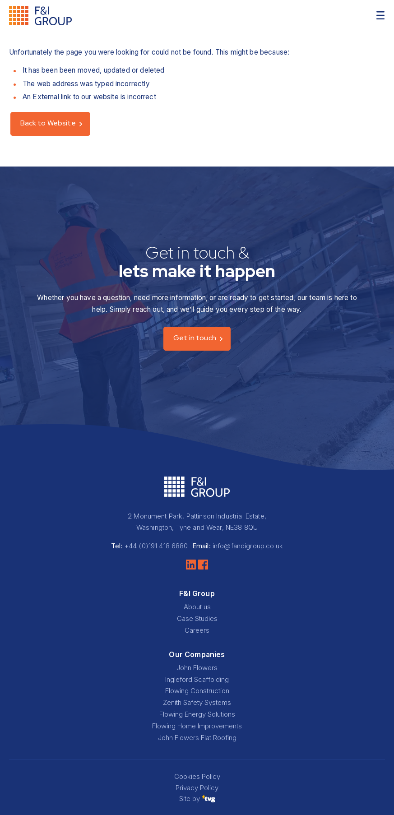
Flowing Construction (197, 690)
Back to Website (48, 123)
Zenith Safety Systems (197, 702)
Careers (197, 630)
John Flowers (197, 667)
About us (197, 606)
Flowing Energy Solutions (197, 714)
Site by (197, 798)
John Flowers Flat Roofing (197, 737)
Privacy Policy (197, 787)
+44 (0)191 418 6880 (156, 546)
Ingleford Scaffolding (197, 679)
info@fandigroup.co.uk (248, 546)
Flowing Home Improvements (197, 726)
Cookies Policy (197, 776)
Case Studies (197, 618)
